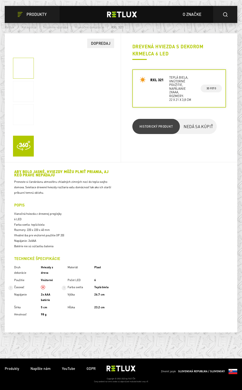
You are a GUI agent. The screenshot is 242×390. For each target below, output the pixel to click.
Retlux (10, 27)
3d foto (211, 88)
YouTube (68, 368)
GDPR (91, 368)
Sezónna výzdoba (55, 27)
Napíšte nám (40, 368)
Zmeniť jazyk (199, 371)
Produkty (12, 368)
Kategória (29, 27)
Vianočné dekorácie (89, 27)
